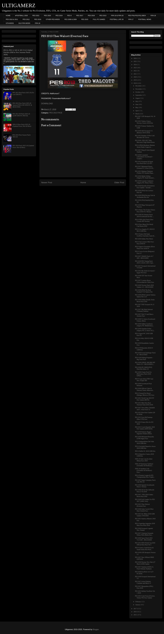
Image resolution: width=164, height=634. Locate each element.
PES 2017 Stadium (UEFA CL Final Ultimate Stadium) (144, 568)
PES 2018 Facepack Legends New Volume (144, 529)
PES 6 (69, 15)
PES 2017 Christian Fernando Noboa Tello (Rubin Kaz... (144, 534)
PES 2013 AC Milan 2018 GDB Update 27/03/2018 (145, 515)
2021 (135, 74)
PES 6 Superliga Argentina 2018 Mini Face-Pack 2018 (145, 524)
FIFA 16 (37, 23)
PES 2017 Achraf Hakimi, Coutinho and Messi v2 (143, 582)
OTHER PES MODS (53, 19)
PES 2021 (35, 15)
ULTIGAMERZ (18, 5)
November (138, 89)
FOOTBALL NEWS (144, 19)
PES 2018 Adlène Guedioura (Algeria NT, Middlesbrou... (144, 325)
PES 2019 (59, 15)
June (137, 104)
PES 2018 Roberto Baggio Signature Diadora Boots (143, 433)
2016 (135, 612)
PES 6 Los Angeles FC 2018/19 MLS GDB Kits (144, 230)
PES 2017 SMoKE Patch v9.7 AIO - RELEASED (144, 257)
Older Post (119, 182)
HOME (8, 15)
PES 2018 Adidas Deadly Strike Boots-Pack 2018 (145, 300)
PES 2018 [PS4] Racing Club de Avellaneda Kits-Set (145, 196)
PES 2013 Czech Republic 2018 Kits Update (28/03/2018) (145, 428)
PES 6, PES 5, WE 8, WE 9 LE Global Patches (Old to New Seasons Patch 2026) (17, 52)
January (137, 605)
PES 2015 (84, 19)
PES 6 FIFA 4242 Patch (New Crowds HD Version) (144, 220)
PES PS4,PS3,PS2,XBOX (137, 15)
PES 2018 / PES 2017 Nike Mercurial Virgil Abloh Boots (145, 141)
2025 (135, 61)
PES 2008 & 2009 (70, 19)
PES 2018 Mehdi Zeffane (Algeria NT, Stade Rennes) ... (145, 177)
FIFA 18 (153, 15)
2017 (135, 608)
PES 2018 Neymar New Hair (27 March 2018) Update (145, 563)
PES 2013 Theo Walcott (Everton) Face (142, 505)
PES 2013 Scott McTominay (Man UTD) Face (144, 418)
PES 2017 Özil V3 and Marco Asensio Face (144, 315)
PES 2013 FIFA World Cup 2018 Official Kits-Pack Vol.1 (145, 544)
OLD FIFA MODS (24, 23)
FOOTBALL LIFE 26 (117, 19)
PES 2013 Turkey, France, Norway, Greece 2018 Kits (144, 122)
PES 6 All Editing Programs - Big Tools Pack (144, 358)
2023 (135, 68)
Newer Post (46, 182)
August (137, 98)
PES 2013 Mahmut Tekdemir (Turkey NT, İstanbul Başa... (144, 172)
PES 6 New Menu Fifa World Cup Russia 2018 (144, 225)
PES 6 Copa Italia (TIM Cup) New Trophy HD (144, 380)
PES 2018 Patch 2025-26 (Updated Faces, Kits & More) (23, 146)
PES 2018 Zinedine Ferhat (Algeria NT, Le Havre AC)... (145, 329)
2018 (135, 83)
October (138, 92)
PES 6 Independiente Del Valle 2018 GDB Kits (144, 442)
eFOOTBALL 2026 (21, 15)
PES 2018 (91, 15)
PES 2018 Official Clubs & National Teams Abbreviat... (144, 389)
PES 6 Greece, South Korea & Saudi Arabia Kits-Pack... (144, 548)
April (137, 111)
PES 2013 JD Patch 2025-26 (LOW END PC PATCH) (21, 115)
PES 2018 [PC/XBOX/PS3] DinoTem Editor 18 (143, 368)
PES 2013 (102, 15)
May (137, 107)
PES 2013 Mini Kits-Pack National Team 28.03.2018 (144, 404)
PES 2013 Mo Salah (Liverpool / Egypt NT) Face (145, 271)
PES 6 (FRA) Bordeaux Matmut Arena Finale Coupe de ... (145, 146)
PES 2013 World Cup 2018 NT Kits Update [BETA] (144, 399)
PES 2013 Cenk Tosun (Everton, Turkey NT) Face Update (145, 597)
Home (83, 182)
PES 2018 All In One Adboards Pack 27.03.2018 (144, 490)
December (138, 86)
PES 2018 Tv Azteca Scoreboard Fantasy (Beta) (145, 320)
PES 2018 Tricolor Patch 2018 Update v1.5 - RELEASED (144, 286)
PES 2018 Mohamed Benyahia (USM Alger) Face (144, 437)
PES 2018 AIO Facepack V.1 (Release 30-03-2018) (144, 132)
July (136, 101)
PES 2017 (79, 15)
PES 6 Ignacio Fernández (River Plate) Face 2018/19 (145, 247)
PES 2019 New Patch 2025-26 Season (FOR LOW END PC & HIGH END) (22, 105)
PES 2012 (26, 19)
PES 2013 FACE (55, 113)
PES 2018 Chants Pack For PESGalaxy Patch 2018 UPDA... (143, 374)
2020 (135, 77)
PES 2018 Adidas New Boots (144, 239)
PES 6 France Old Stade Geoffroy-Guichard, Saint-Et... (145, 235)
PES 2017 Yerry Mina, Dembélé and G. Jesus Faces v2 (145, 408)
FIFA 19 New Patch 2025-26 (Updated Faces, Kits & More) (22, 125)
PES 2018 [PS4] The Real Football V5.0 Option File (144, 291)
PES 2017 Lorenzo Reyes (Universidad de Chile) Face (144, 281)
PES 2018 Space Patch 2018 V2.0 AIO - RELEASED (143, 539)
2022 (135, 71)
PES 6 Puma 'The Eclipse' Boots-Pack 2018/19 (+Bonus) (145, 211)
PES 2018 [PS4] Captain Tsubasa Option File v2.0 (145, 296)
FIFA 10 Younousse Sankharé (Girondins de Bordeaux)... (144, 465)
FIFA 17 (130, 19)
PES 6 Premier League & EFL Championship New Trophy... (145, 476)
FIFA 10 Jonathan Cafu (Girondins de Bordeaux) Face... (143, 470)
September (138, 95)
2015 (135, 615)
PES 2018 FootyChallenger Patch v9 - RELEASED (145, 353)
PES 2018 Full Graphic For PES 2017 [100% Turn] (145, 500)
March (137, 114)
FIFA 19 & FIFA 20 (117, 15)
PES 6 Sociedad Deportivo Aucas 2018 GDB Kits (145, 447)
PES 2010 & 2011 (12, 19)
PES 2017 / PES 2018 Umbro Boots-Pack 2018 (144, 495)
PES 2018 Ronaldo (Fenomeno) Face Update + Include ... (145, 186)
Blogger (96, 629)
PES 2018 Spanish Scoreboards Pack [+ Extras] (144, 486)
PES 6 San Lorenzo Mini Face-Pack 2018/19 (144, 242)
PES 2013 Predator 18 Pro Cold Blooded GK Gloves (144, 136)
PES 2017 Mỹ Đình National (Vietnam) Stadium (144, 310)
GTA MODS (10, 23)
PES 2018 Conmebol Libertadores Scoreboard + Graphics (144, 157)
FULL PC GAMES (99, 19)
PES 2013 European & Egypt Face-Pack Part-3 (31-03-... (144, 162)
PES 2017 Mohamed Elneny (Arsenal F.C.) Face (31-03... (144, 167)
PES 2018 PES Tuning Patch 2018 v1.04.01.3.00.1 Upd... (144, 262)
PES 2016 (37, 19)
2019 (135, 80)
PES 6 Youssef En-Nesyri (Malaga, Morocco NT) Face (144, 394)
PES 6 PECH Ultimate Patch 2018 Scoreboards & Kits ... (144, 215)
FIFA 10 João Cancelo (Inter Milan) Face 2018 (143, 460)
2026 (135, 58)
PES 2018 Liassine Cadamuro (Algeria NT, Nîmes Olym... (144, 182)
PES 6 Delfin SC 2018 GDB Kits (145, 451)
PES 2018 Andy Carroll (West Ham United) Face (144, 510)
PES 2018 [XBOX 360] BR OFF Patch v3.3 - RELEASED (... (145, 363)
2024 (135, 64)
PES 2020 (47, 15)
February (138, 601)
